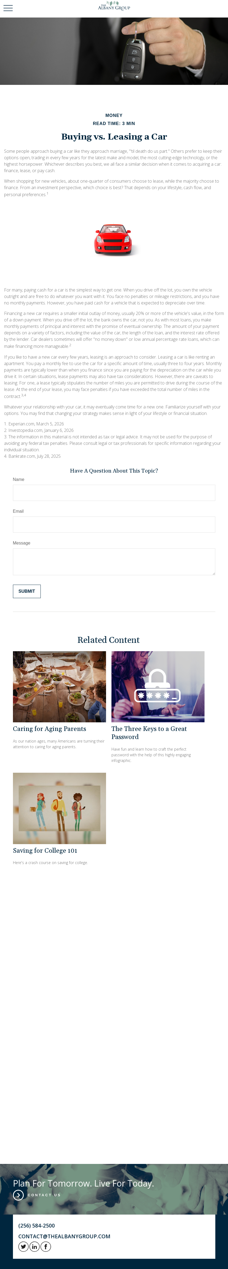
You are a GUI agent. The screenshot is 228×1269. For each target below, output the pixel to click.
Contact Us (44, 1195)
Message (21, 543)
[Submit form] (27, 591)
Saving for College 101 (45, 851)
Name (19, 479)
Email (18, 511)
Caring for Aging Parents (49, 729)
